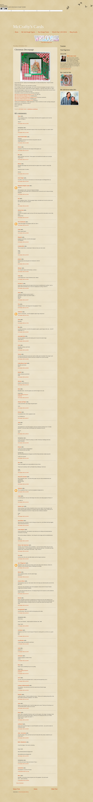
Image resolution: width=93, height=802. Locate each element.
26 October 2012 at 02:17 (23, 418)
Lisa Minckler (21, 640)
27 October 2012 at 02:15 (23, 613)
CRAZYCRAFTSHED (22, 136)
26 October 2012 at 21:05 (23, 567)
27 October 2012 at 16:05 (23, 660)
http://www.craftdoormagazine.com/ (22, 98)
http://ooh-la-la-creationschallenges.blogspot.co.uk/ (26, 97)
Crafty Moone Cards (22, 363)
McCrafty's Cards (28, 26)
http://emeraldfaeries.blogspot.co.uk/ (22, 95)
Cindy (19, 229)
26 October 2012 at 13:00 (23, 472)
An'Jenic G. (20, 283)
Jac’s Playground (22, 563)
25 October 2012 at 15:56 (23, 263)
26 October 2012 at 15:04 (23, 491)
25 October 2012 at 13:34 (23, 194)
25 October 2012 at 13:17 (23, 159)
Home (16, 32)
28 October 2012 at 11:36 (23, 699)
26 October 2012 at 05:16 (23, 433)
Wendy (19, 572)
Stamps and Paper (22, 401)
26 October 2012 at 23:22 (23, 605)
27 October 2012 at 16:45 (23, 681)
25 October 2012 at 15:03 (23, 233)
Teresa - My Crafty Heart (23, 545)
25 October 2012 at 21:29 (23, 384)
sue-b (19, 677)
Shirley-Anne (21, 210)
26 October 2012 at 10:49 (23, 442)
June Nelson (20, 520)
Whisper (20, 268)
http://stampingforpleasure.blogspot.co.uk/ (24, 100)
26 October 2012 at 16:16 (23, 502)
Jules (19, 703)
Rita (19, 154)
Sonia (19, 292)
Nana (19, 388)
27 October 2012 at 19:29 (23, 690)
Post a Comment (19, 783)
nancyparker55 (21, 609)
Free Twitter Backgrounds (46, 42)
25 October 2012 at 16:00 (23, 271)
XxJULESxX (20, 767)
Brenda (19, 597)
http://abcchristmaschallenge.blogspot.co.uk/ (24, 94)
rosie (19, 648)
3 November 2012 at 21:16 (23, 771)
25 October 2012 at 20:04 (23, 368)
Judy (19, 422)
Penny (19, 712)
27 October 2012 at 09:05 (23, 625)
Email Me (20, 395)
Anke (19, 345)
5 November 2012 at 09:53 (23, 780)
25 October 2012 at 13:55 (23, 206)
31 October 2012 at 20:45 (23, 763)
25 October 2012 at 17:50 (23, 323)
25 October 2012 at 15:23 (23, 242)
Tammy (19, 354)
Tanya (19, 116)
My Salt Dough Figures (28, 32)
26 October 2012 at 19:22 (23, 558)
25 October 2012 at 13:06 (23, 132)
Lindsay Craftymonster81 (23, 685)
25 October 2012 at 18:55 (23, 350)
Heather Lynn (21, 506)
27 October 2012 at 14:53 (23, 651)
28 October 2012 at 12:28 (23, 708)
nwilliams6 (20, 724)
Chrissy (19, 412)
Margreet (20, 237)
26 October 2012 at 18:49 (23, 540)
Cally (19, 275)
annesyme (20, 655)
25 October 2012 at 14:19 (23, 225)
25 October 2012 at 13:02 (23, 123)
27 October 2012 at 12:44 (23, 636)
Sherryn (19, 381)
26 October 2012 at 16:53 (23, 516)
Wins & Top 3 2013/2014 (59, 32)
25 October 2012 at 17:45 (23, 315)
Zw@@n (20, 694)
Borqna (19, 447)
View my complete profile (65, 68)
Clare (19, 319)
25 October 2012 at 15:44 (23, 254)
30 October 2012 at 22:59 (23, 756)
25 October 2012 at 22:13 (23, 397)
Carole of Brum (21, 581)
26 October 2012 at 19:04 (23, 551)
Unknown (20, 311)
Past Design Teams (43, 32)
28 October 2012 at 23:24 (23, 728)
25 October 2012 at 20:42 (23, 377)
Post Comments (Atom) (24, 791)
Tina (19, 304)
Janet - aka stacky (22, 733)
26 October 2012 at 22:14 (23, 593)
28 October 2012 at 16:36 (23, 719)
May (19, 327)
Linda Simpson (21, 529)
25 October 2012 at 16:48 (23, 288)
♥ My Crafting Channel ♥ (23, 394)
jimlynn (19, 259)
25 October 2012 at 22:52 (23, 408)
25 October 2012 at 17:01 (23, 307)
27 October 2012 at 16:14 (23, 673)
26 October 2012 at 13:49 (23, 484)
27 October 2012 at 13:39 (23, 643)
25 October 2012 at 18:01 (23, 332)
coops (19, 496)
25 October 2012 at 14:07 (23, 217)
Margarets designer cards (23, 185)
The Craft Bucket (21, 221)
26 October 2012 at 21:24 (23, 576)
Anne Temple (21, 177)
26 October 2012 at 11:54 (23, 458)
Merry (19, 775)
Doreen (19, 147)
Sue (19, 198)
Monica (19, 163)
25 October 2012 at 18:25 (23, 341)
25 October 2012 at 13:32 (23, 181)
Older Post (54, 789)
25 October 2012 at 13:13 (23, 150)
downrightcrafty (21, 336)
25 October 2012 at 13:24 (23, 173)
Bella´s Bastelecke (22, 742)
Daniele (19, 372)
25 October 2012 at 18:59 (23, 359)
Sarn (19, 462)
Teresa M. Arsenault (22, 476)
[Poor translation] (5, 9)
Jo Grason (20, 630)
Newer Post (16, 789)
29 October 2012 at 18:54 (23, 737)
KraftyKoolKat (21, 246)
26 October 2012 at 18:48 (23, 525)
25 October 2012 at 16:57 (23, 299)
